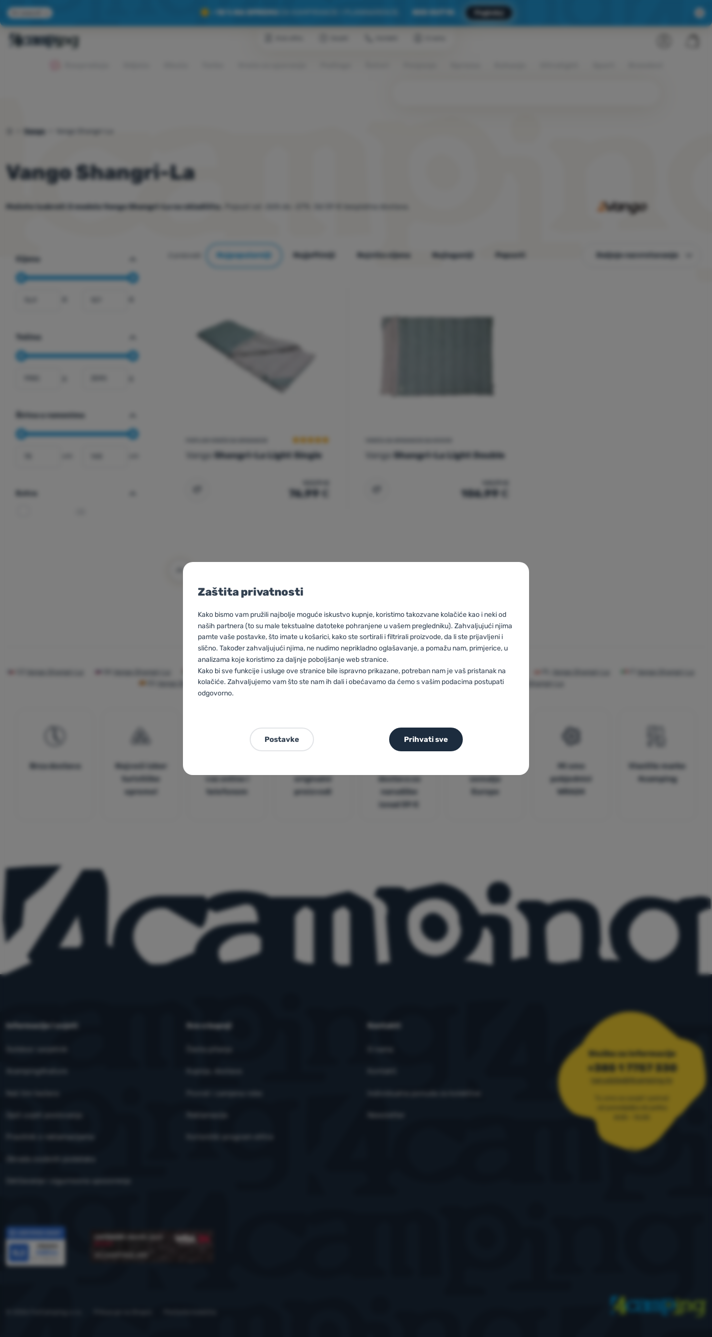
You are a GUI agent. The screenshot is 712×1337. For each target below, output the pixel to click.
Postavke (282, 739)
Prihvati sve (426, 739)
